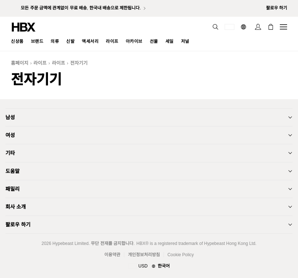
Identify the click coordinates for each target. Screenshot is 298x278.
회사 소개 (15, 207)
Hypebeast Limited (70, 243)
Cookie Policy (181, 254)
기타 (10, 153)
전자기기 (79, 63)
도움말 (12, 171)
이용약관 (112, 254)
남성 (10, 117)
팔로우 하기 (18, 224)
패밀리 (12, 189)
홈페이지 (19, 63)
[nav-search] (215, 27)
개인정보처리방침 (144, 254)
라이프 (40, 63)
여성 (10, 135)
